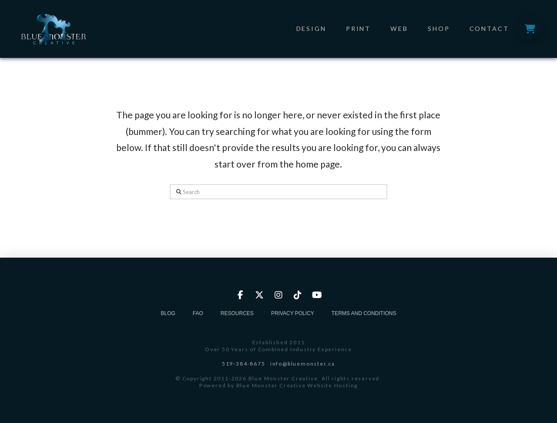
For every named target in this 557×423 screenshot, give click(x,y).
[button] (529, 29)
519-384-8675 (243, 363)
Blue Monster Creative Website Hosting (297, 385)
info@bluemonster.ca (302, 363)
